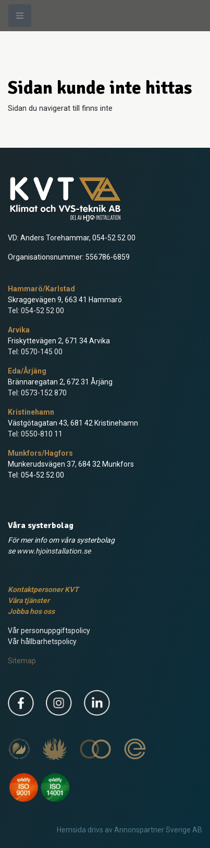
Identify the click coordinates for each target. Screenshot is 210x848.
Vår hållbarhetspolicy (42, 641)
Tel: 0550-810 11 (35, 434)
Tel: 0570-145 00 (35, 352)
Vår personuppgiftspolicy (49, 630)
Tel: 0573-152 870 (37, 393)
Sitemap (22, 661)
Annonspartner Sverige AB (158, 830)
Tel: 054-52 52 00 (36, 310)
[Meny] (19, 15)
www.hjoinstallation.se (54, 551)
